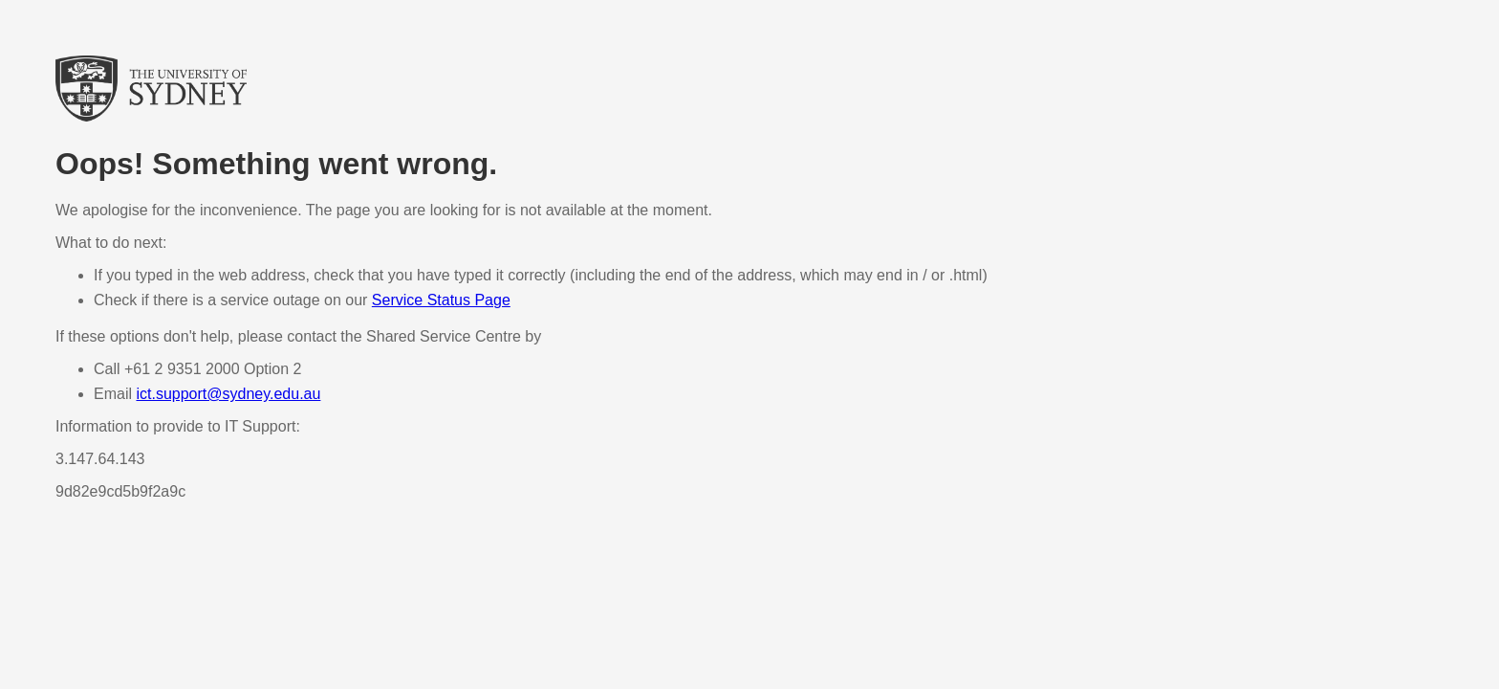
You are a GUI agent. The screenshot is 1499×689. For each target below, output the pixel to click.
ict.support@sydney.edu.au (228, 394)
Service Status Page (441, 300)
